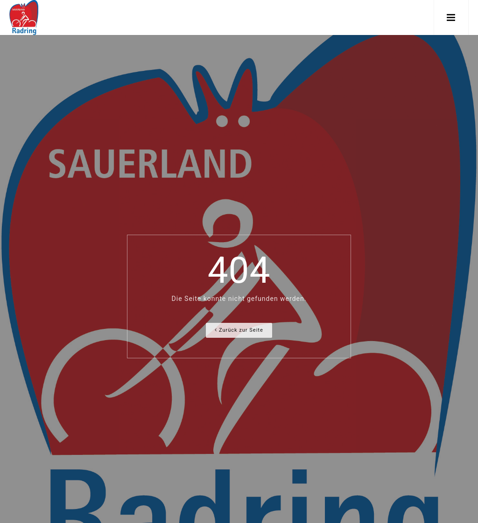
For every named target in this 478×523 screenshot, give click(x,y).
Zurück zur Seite (239, 330)
